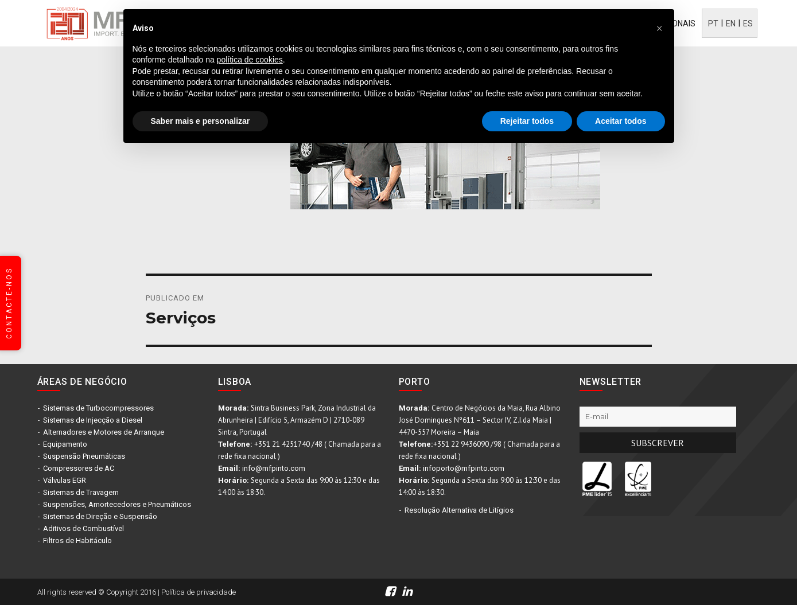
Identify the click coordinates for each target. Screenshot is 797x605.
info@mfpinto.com (273, 468)
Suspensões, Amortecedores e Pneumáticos (117, 504)
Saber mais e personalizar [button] (200, 121)
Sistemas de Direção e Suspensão (100, 516)
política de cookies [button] (250, 59)
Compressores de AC (78, 468)
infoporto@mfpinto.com (463, 468)
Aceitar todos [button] (620, 121)
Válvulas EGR (64, 480)
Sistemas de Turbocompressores (98, 408)
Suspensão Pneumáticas (84, 456)
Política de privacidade (198, 592)
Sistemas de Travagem (81, 492)
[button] (659, 27)
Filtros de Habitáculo (77, 540)
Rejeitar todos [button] (527, 121)
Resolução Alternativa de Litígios (459, 510)
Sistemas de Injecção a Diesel (92, 420)
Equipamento (65, 444)
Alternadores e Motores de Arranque (103, 432)
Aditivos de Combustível (83, 528)
